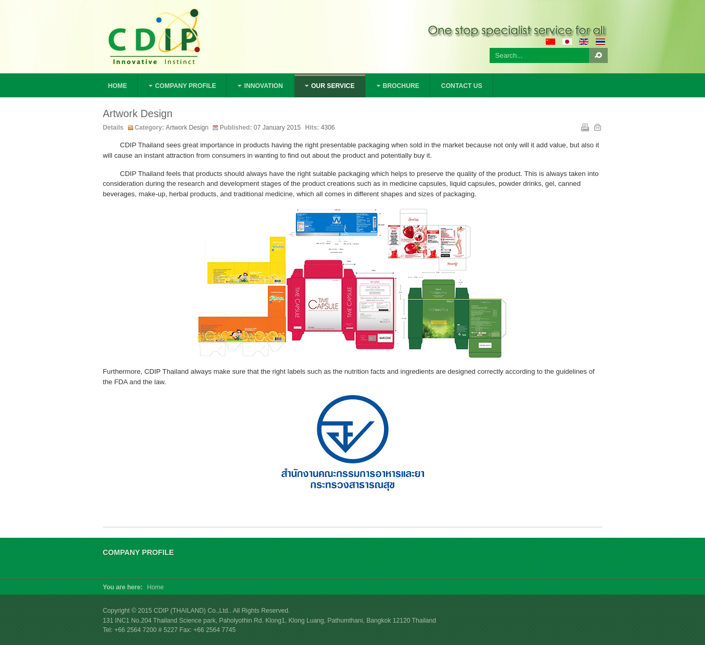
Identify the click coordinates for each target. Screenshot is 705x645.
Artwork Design (138, 113)
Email (596, 126)
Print (584, 126)
